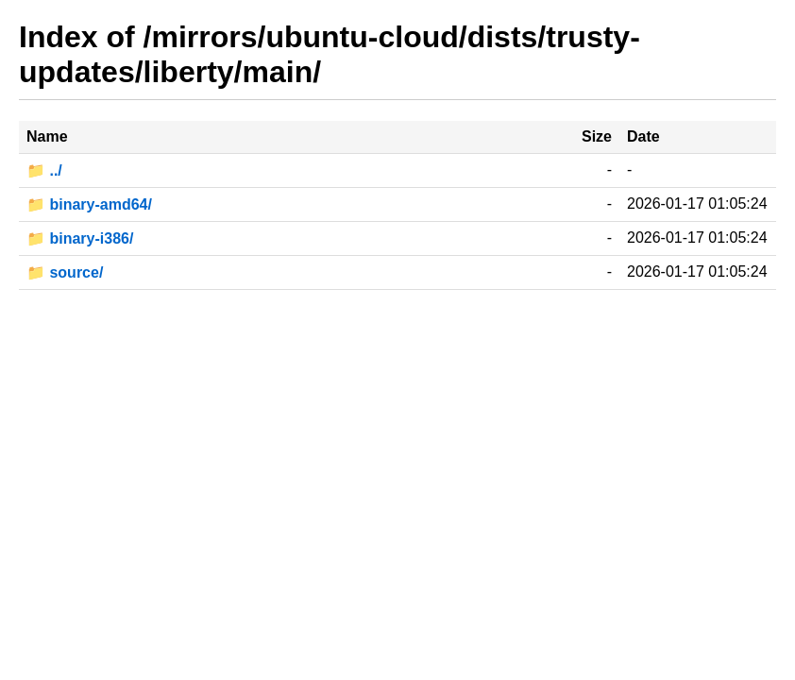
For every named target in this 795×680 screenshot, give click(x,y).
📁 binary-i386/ (79, 238)
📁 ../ (44, 170)
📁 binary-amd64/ (89, 204)
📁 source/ (64, 272)
